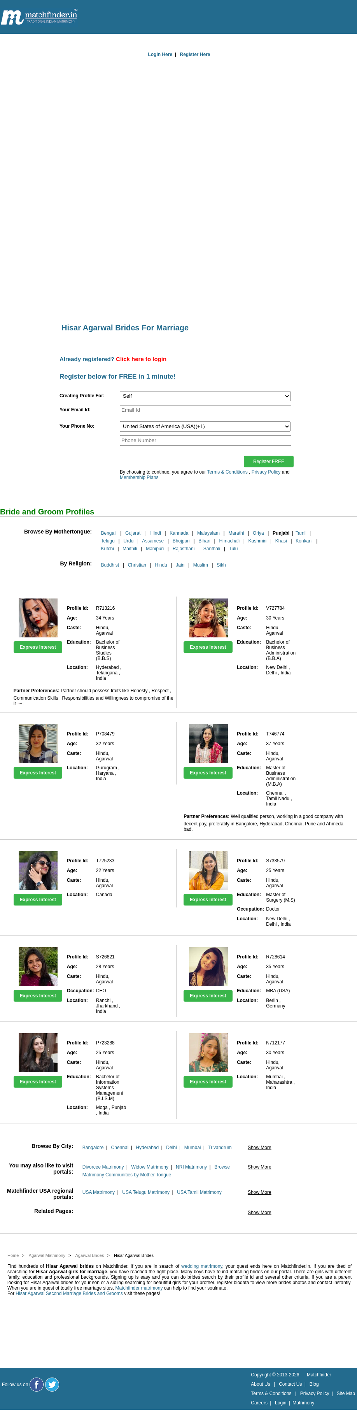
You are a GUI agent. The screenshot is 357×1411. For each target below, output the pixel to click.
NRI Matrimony (191, 1167)
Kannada (179, 533)
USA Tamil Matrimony (199, 1192)
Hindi (155, 533)
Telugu (107, 541)
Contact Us (290, 1384)
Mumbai (192, 1147)
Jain (180, 565)
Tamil (301, 533)
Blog (314, 1384)
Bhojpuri (181, 541)
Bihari (204, 541)
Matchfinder (319, 1375)
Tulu (233, 548)
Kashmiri (257, 541)
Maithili (129, 548)
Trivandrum (219, 1147)
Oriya (258, 533)
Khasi (281, 541)
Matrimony (303, 1403)
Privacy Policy (266, 472)
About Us (260, 1384)
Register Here (195, 54)
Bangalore (93, 1147)
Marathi (236, 533)
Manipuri (155, 548)
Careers (259, 1403)
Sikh (221, 565)
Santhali (211, 548)
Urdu (128, 541)
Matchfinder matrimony (139, 1288)
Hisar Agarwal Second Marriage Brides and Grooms (69, 1293)
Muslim (200, 565)
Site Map (346, 1393)
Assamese (153, 541)
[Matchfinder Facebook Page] (37, 1385)
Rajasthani (184, 548)
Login (280, 1403)
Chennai (120, 1147)
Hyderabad (147, 1147)
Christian (137, 565)
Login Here (160, 54)
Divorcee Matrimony (103, 1167)
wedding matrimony (201, 1266)
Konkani (304, 541)
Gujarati (133, 533)
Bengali (108, 533)
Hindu (161, 565)
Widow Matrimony (149, 1167)
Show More (259, 1147)
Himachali (229, 541)
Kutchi (107, 548)
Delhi (171, 1147)
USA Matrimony (98, 1192)
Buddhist (110, 565)
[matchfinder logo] (39, 17)
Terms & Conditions (227, 472)
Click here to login (141, 359)
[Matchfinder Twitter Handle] (52, 1385)
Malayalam (208, 533)
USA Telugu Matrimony (146, 1192)
